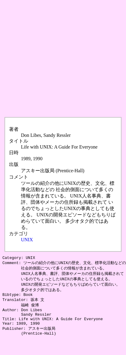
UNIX (27, 239)
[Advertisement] (56, 58)
